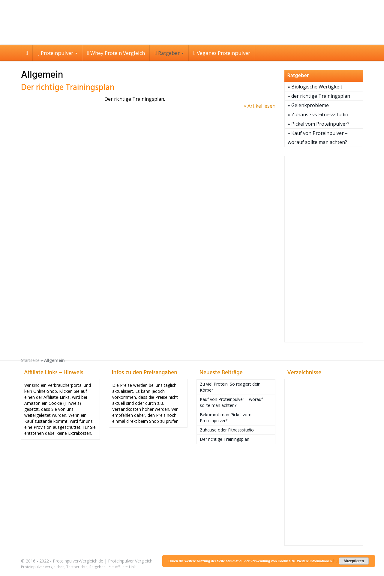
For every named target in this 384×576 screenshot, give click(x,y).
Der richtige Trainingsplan (67, 87)
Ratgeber (169, 52)
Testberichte (77, 566)
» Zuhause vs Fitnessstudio (318, 114)
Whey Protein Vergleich (116, 52)
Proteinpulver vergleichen (42, 566)
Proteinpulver (57, 52)
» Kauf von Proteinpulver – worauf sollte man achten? (318, 137)
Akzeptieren (354, 561)
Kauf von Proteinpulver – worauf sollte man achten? (231, 402)
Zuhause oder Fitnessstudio (227, 430)
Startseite (30, 360)
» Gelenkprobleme (308, 105)
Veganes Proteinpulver (222, 52)
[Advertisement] (324, 249)
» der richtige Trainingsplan (319, 96)
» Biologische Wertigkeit (315, 86)
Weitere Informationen (314, 561)
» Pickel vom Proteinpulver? (319, 124)
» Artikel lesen (259, 106)
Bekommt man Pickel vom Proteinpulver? (225, 417)
